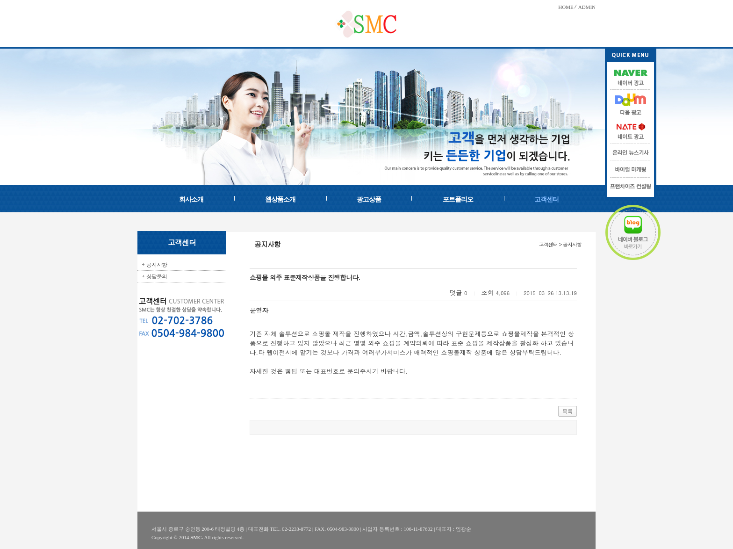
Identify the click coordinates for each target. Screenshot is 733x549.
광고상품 (369, 199)
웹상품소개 (280, 199)
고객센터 (546, 199)
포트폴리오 (458, 199)
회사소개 (191, 199)
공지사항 (156, 264)
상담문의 (156, 276)
